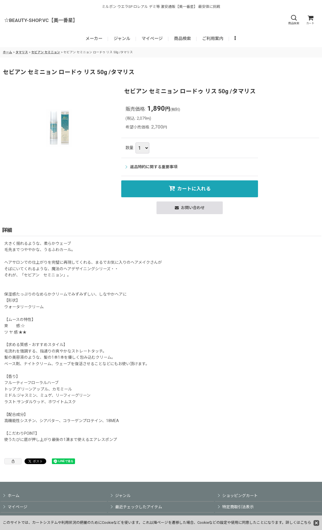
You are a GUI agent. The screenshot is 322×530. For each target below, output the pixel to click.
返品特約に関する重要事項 (151, 167)
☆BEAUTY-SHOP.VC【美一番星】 (41, 20)
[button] (293, 19)
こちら (305, 522)
